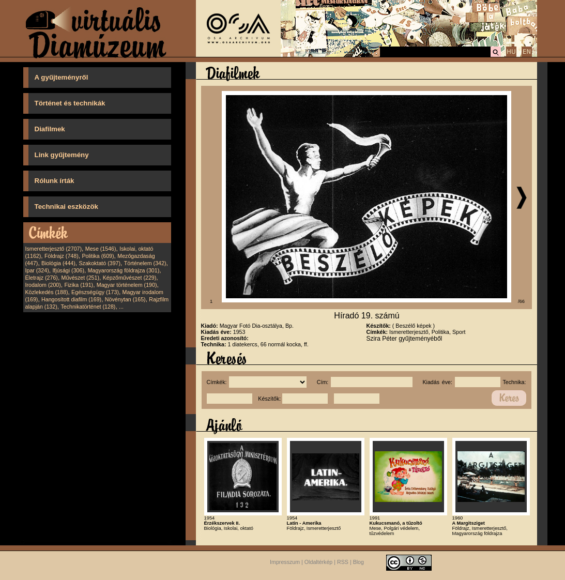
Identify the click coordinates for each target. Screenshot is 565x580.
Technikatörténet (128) (87, 306)
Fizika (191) (78, 285)
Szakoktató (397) (100, 263)
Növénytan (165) (125, 299)
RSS (342, 562)
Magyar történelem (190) (127, 285)
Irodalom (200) (43, 285)
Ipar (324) (37, 270)
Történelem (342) (145, 263)
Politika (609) (98, 256)
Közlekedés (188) (46, 292)
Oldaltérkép (318, 562)
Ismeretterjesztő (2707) (53, 249)
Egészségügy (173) (95, 292)
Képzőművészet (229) (130, 277)
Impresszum (285, 562)
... (121, 306)
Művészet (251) (80, 277)
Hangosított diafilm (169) (71, 299)
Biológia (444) (58, 263)
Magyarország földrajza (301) (124, 270)
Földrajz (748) (61, 256)
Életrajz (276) (41, 277)
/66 (521, 301)
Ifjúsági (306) (68, 270)
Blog (358, 562)
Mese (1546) (100, 249)
